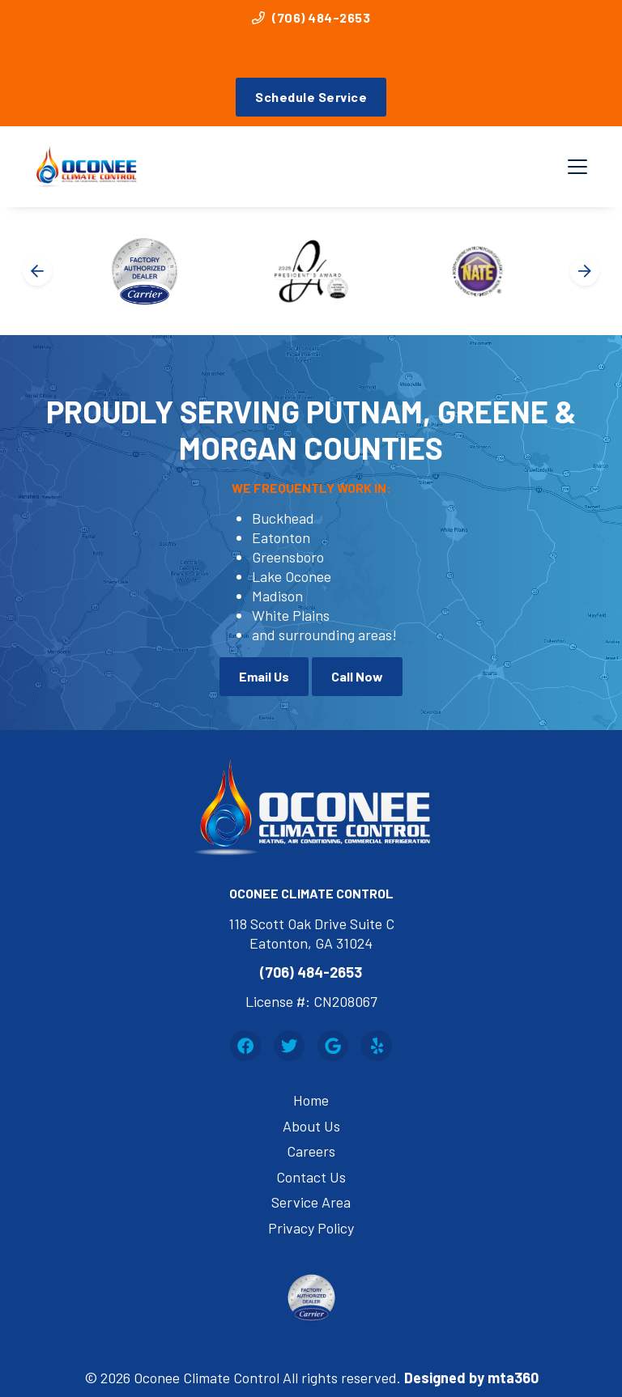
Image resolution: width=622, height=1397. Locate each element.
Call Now (357, 676)
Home (311, 1100)
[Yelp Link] (376, 1045)
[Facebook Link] (245, 1045)
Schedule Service (311, 96)
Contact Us (311, 1177)
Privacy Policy (311, 1228)
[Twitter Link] (289, 1045)
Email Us (264, 676)
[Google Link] (332, 1045)
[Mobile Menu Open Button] (577, 167)
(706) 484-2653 (311, 17)
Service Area (311, 1202)
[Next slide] (584, 271)
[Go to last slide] (37, 271)
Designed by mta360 (471, 1377)
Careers (311, 1151)
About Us (311, 1126)
